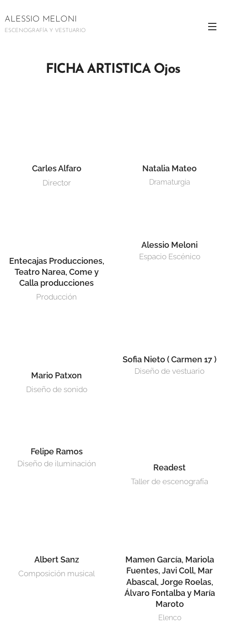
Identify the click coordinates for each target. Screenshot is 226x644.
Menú (212, 26)
